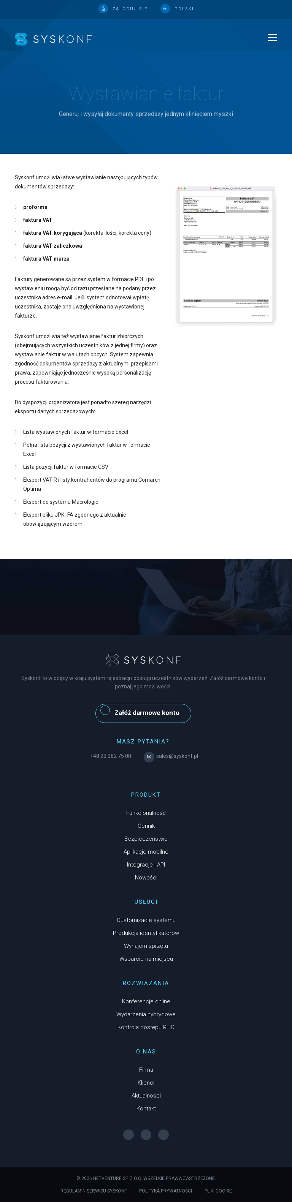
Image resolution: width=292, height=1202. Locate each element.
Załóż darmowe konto (139, 710)
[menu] (268, 39)
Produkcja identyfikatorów (146, 933)
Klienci (146, 1082)
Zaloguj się (130, 8)
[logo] (53, 38)
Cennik (146, 825)
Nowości (146, 877)
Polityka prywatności (165, 1191)
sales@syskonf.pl (171, 756)
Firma (146, 1069)
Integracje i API (146, 864)
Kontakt (146, 1108)
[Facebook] (128, 1134)
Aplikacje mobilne (146, 851)
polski (184, 8)
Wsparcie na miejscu (146, 958)
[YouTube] (163, 1134)
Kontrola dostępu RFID (146, 1027)
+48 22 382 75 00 (110, 756)
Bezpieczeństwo (146, 838)
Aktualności (146, 1095)
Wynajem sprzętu (146, 946)
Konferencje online (146, 1001)
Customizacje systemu (146, 920)
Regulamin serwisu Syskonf (93, 1191)
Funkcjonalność (146, 813)
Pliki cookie (218, 1191)
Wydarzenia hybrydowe (146, 1014)
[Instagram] (146, 1134)
